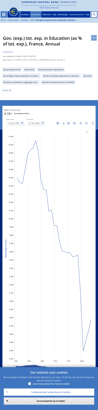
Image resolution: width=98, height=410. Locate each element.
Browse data (35, 14)
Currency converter (77, 14)
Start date (10, 119)
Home (3, 20)
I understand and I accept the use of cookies (50, 392)
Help (87, 14)
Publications (46, 14)
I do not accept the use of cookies (51, 401)
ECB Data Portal (49, 7)
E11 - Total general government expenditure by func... (54, 20)
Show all (6, 90)
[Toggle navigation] (4, 14)
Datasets (24, 20)
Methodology (63, 14)
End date (30, 119)
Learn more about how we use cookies (51, 383)
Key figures (25, 14)
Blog (54, 14)
